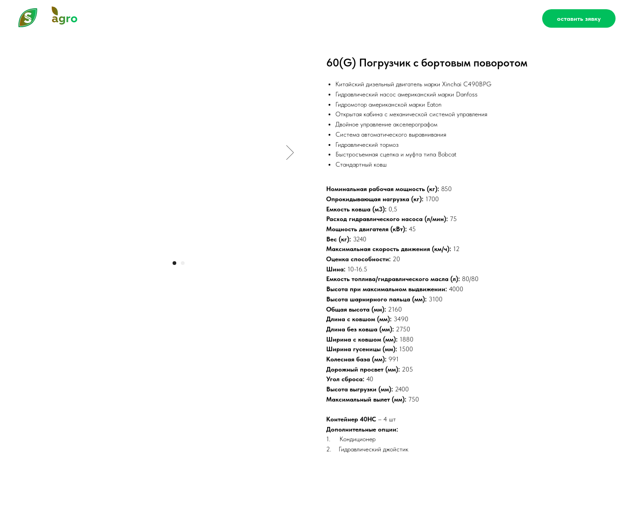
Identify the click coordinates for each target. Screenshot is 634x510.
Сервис (310, 19)
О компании (360, 19)
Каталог (266, 19)
